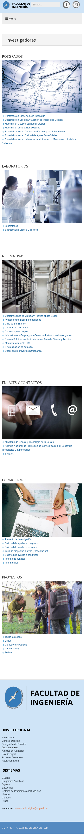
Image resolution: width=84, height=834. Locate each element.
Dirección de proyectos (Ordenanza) (23, 351)
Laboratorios (11, 226)
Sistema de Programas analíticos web (21, 791)
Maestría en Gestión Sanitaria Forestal (25, 123)
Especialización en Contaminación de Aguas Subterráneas (35, 131)
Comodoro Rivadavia (16, 644)
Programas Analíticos (13, 781)
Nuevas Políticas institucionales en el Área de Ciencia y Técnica (38, 339)
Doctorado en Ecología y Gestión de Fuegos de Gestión (34, 120)
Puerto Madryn (12, 648)
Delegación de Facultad (14, 744)
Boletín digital (9, 754)
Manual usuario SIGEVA (17, 343)
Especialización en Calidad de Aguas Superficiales (31, 135)
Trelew (8, 652)
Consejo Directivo (11, 741)
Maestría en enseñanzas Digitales (22, 127)
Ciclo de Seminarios (15, 323)
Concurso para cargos (16, 331)
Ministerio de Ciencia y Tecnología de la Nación (29, 442)
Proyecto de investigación (18, 539)
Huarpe (6, 794)
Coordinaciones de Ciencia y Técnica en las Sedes (31, 316)
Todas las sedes (13, 637)
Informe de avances (15, 558)
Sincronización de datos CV (19, 347)
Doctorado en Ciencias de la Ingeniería (25, 116)
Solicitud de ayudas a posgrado (21, 547)
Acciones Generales (12, 757)
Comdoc (6, 797)
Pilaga (5, 801)
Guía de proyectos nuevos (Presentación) (26, 551)
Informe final (11, 562)
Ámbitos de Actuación (13, 750)
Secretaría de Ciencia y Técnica (21, 230)
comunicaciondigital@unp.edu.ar (31, 808)
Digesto (6, 784)
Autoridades (8, 737)
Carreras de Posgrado (16, 327)
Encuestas (7, 787)
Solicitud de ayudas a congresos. (22, 543)
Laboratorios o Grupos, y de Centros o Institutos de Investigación (38, 335)
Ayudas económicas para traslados (23, 319)
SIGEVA (9, 453)
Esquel (8, 640)
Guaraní (6, 777)
